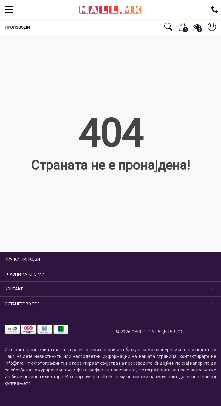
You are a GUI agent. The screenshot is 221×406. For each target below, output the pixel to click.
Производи (17, 27)
